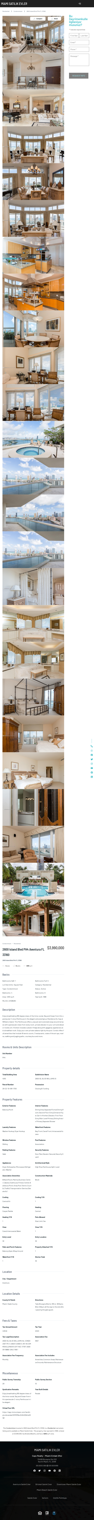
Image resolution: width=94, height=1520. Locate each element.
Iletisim (45, 1498)
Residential (5, 11)
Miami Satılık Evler (14, 3)
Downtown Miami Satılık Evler (69, 1484)
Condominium (18, 11)
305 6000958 (52, 1466)
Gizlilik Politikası (60, 1498)
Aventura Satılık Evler (22, 1484)
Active (43, 989)
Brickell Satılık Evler (43, 1484)
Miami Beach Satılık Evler (47, 1490)
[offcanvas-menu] (80, 3)
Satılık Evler (32, 1498)
